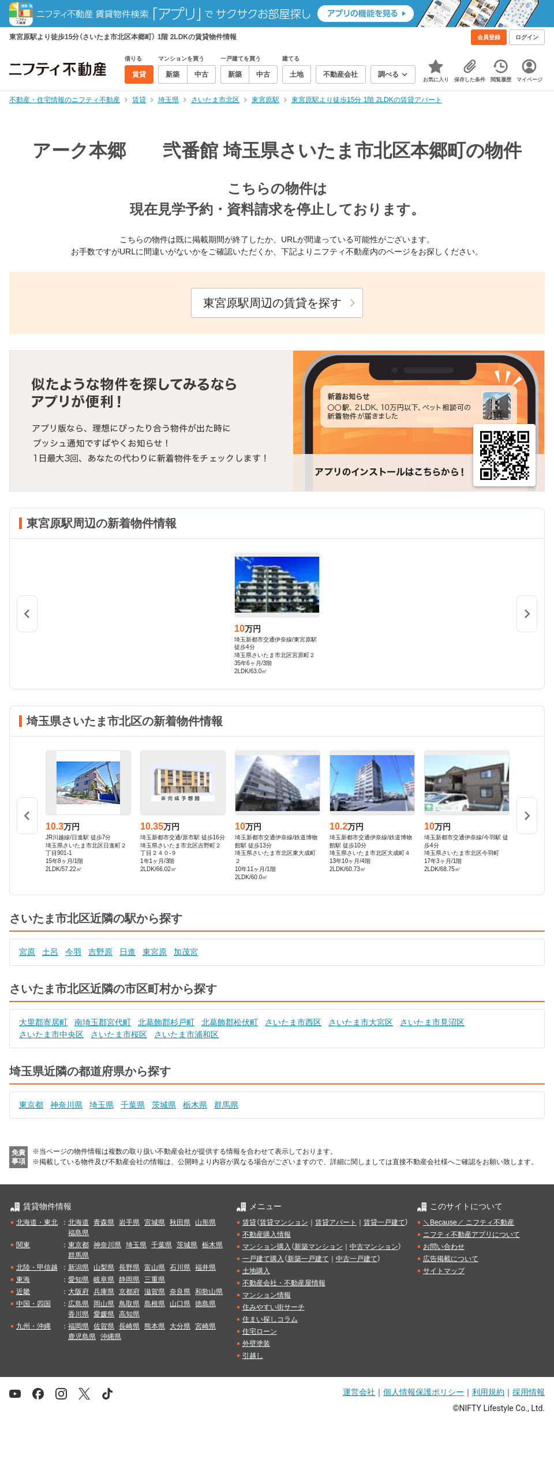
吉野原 (100, 951)
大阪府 (78, 1292)
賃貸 (249, 1222)
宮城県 (154, 1222)
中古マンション (374, 1247)
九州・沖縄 (33, 1326)
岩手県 (129, 1222)
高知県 (129, 1314)
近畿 (23, 1292)
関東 (23, 1245)
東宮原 (155, 951)
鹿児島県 (82, 1337)
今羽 (73, 951)
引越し (252, 1356)
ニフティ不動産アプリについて (471, 1234)
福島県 (78, 1233)
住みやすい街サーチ (273, 1307)
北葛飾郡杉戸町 (166, 1022)
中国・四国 (33, 1304)
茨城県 (164, 1104)
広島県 (78, 1304)
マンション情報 (266, 1295)
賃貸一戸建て (384, 1222)
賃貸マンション (284, 1222)
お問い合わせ (444, 1247)
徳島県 (205, 1304)
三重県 (154, 1279)
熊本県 (154, 1326)
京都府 (129, 1292)
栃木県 (195, 1104)
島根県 (154, 1304)
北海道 (78, 1222)
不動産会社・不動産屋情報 (283, 1283)
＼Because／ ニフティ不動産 (468, 1222)
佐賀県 (103, 1326)
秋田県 (180, 1222)
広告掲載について (450, 1259)
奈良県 (180, 1292)
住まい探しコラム (270, 1319)
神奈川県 (66, 1104)
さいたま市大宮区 (360, 1022)
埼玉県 (101, 1104)
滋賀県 (154, 1292)
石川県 (180, 1267)
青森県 (103, 1222)
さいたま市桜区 (119, 1034)
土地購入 (256, 1271)
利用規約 (488, 1392)
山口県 (180, 1304)
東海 (23, 1279)
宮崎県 (205, 1326)
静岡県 (129, 1279)
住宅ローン (259, 1331)
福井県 (205, 1267)
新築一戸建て (308, 1259)
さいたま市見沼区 (432, 1022)
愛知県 (78, 1279)
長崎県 (129, 1326)
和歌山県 (209, 1292)
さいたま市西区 (293, 1022)
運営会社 (359, 1392)
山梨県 (103, 1267)
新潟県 (78, 1267)
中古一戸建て (356, 1259)
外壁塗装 (256, 1344)
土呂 (50, 951)
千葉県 (133, 1104)
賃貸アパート (336, 1222)
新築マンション (318, 1247)
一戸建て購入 (263, 1259)
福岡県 (78, 1326)
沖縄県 (110, 1337)
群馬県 (226, 1104)
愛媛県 (103, 1314)
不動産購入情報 (266, 1234)
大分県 (180, 1326)
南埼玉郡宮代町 (102, 1022)
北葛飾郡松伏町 (229, 1022)
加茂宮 (186, 951)
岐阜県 (103, 1279)
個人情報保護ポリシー (423, 1392)
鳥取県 (129, 1304)
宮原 (27, 951)
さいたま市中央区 (51, 1034)
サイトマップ (444, 1271)
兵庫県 (103, 1292)
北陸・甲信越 (37, 1267)
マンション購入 (266, 1247)
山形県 (205, 1222)
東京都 (31, 1104)
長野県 (129, 1267)
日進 (127, 951)
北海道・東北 (37, 1222)
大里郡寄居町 (43, 1022)
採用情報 (528, 1392)
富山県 (154, 1267)
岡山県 (103, 1304)
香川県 (78, 1314)
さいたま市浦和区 (186, 1034)
